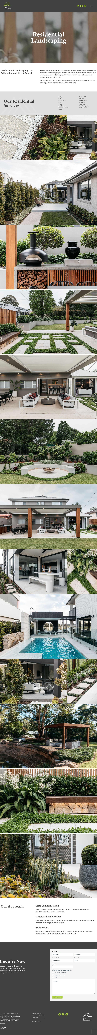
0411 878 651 (35, 1017)
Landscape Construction (60, 972)
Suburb (54, 964)
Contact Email (56, 958)
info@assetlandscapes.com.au (39, 1018)
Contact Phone (78, 958)
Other (56, 977)
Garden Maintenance (60, 975)
